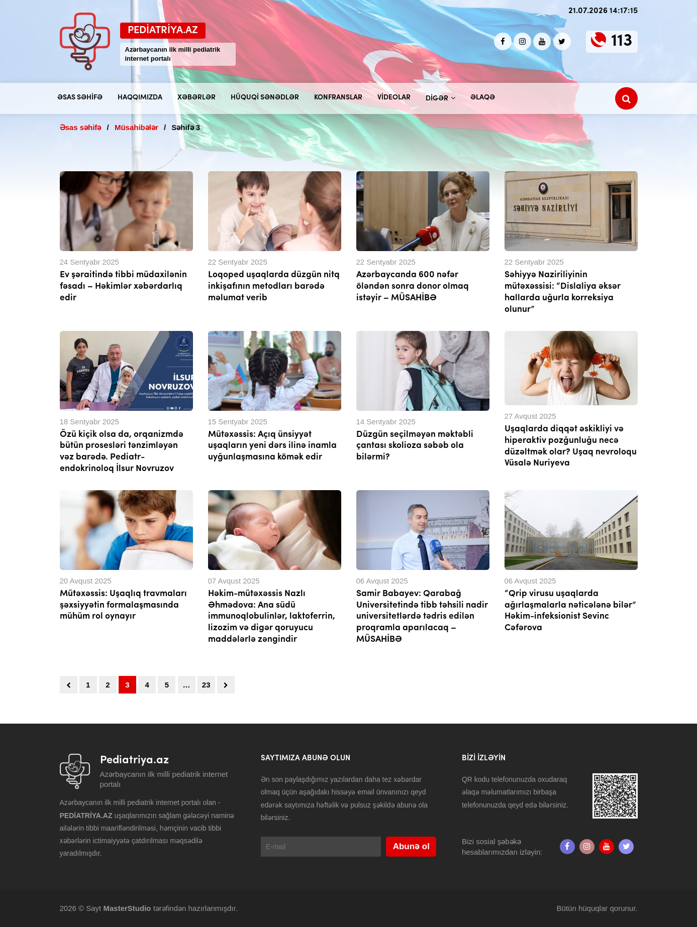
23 (206, 684)
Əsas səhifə (80, 97)
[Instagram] (522, 41)
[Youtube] (542, 41)
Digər (437, 98)
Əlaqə (482, 97)
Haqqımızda (140, 97)
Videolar (394, 97)
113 (622, 41)
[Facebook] (503, 41)
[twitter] (562, 41)
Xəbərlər (196, 97)
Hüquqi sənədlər (265, 97)
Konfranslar (338, 97)
